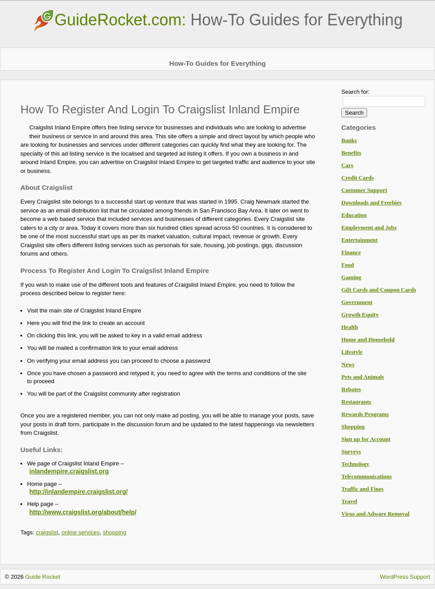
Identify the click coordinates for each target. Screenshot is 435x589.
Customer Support (364, 190)
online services (81, 532)
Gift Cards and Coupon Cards (378, 289)
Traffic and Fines (362, 488)
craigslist (47, 532)
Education (354, 215)
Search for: (355, 91)
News (348, 364)
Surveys (351, 451)
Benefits (351, 152)
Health (349, 327)
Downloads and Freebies (371, 202)
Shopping (353, 426)
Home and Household (368, 339)
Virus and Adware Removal (375, 513)
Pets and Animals (362, 376)
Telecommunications (366, 476)
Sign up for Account (366, 439)
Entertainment (359, 239)
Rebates (351, 389)
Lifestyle (352, 352)
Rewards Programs (365, 414)
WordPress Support (405, 576)
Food (347, 264)
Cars (347, 165)
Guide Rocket (42, 576)
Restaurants (356, 401)
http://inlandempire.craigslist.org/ (78, 491)
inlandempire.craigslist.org (69, 471)
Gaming (351, 277)
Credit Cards (357, 177)
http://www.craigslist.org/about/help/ (82, 512)
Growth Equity (360, 314)
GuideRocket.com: (217, 20)
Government (356, 302)
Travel (349, 501)
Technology (355, 464)
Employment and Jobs (368, 227)
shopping (115, 532)
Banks (349, 140)
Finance (351, 252)
